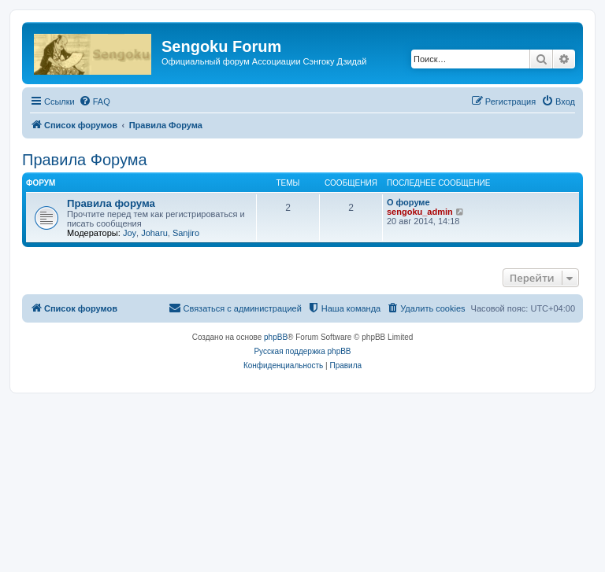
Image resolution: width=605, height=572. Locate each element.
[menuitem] (94, 101)
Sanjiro (186, 233)
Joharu (154, 233)
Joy (129, 233)
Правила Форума (84, 159)
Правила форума (111, 203)
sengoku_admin (420, 211)
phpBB (276, 337)
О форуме (408, 202)
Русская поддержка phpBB (302, 351)
